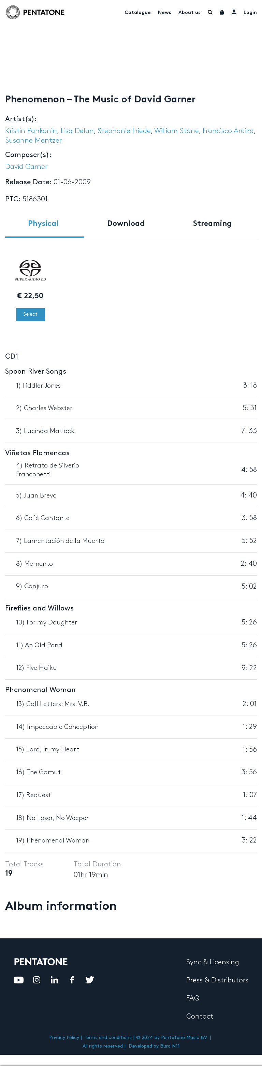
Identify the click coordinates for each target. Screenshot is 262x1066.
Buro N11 (170, 1046)
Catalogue (138, 13)
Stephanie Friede (124, 131)
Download (126, 224)
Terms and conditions (108, 1037)
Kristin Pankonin (31, 131)
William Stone (176, 131)
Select (30, 314)
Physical (43, 224)
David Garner (26, 166)
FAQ (193, 998)
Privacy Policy (64, 1037)
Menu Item (210, 12)
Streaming (212, 224)
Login (250, 13)
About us (189, 13)
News (164, 13)
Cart (222, 12)
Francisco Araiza (228, 131)
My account (234, 11)
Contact (199, 1016)
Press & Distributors (217, 980)
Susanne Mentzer (33, 140)
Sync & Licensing (212, 962)
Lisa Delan (77, 131)
